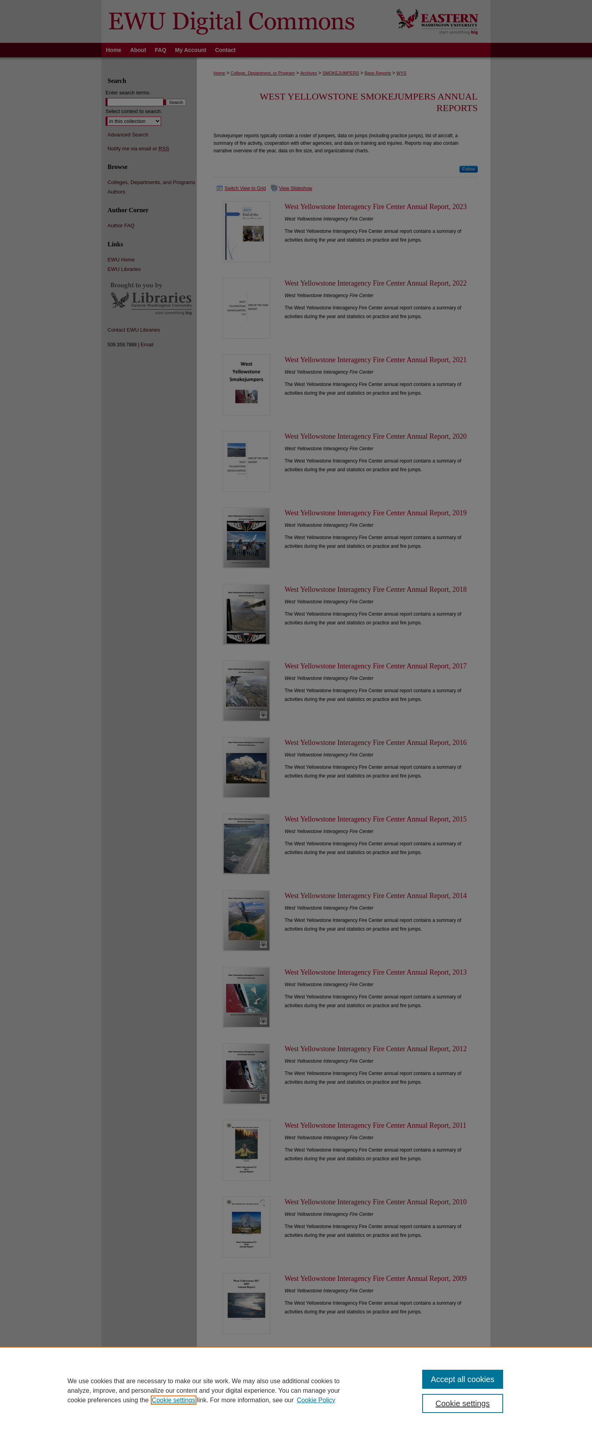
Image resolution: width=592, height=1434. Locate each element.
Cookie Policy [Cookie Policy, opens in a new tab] (316, 1400)
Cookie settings (173, 1400)
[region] (296, 1390)
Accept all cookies (462, 1379)
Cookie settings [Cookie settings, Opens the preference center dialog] (463, 1403)
